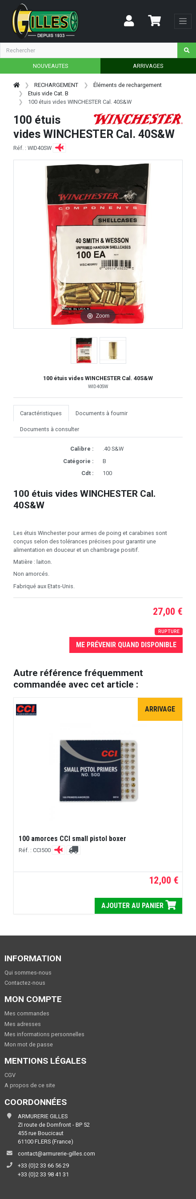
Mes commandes (26, 1013)
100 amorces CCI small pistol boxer (72, 838)
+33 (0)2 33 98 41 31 (43, 1174)
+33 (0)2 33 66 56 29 (43, 1165)
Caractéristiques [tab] (41, 413)
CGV (10, 1075)
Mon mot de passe (28, 1044)
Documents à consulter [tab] (49, 429)
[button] (84, 350)
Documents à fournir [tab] (102, 413)
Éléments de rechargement (127, 85)
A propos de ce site (29, 1085)
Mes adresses (22, 1024)
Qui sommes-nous (28, 972)
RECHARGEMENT (56, 85)
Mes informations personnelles (44, 1034)
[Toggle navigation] (183, 21)
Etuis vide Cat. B (48, 93)
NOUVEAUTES (50, 66)
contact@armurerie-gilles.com (56, 1153)
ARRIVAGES (148, 66)
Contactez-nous (24, 982)
